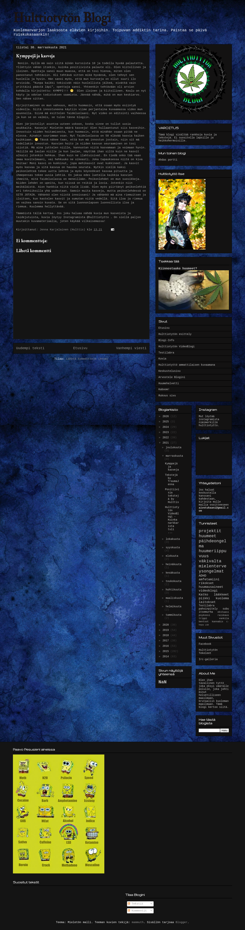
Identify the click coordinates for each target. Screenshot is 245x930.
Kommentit (137, 910)
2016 (166, 646)
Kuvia (162, 358)
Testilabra (166, 352)
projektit (210, 531)
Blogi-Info (166, 340)
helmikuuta (173, 606)
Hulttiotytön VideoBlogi (176, 346)
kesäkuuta (173, 572)
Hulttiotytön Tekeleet (208, 651)
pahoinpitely (208, 608)
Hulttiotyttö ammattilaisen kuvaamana (186, 364)
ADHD (202, 575)
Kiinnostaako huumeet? (177, 268)
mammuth (138, 922)
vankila (224, 618)
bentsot (204, 621)
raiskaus (223, 615)
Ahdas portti (167, 159)
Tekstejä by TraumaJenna (172, 480)
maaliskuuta (174, 598)
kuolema (222, 598)
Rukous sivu (167, 395)
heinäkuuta (173, 564)
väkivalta (210, 561)
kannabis (217, 621)
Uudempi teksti (30, 348)
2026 (166, 416)
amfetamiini (209, 579)
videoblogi (208, 590)
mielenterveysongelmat (212, 569)
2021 (166, 442)
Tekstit (135, 903)
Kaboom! (164, 389)
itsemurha (206, 611)
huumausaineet (211, 587)
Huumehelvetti (168, 383)
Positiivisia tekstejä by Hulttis (172, 495)
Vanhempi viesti (131, 348)
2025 (166, 421)
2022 (166, 437)
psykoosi (204, 615)
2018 (166, 635)
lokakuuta (173, 539)
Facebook (205, 643)
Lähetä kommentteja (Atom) (87, 359)
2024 (166, 427)
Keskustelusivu (169, 371)
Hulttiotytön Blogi (62, 18)
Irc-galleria (208, 659)
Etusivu (80, 348)
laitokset (207, 602)
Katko (203, 594)
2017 (166, 640)
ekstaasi (223, 612)
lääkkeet (221, 594)
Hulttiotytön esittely (174, 334)
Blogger (181, 922)
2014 (166, 656)
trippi (203, 618)
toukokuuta (173, 581)
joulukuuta (173, 447)
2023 (166, 432)
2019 (166, 630)
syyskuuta (173, 547)
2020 (166, 624)
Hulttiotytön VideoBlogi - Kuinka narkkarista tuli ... (172, 520)
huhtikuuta (173, 589)
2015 (166, 651)
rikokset (206, 583)
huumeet (207, 536)
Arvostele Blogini (171, 377)
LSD (207, 625)
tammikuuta (173, 614)
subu (226, 608)
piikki (204, 598)
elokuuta (172, 555)
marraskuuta (174, 455)
